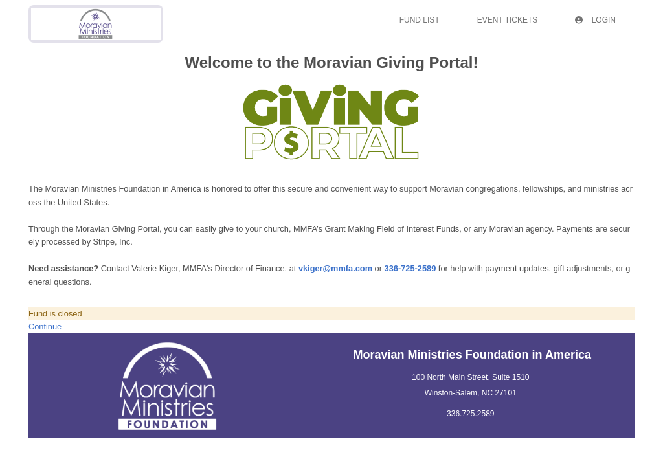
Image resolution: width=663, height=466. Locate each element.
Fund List (419, 20)
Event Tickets (507, 20)
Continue (45, 326)
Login (595, 20)
